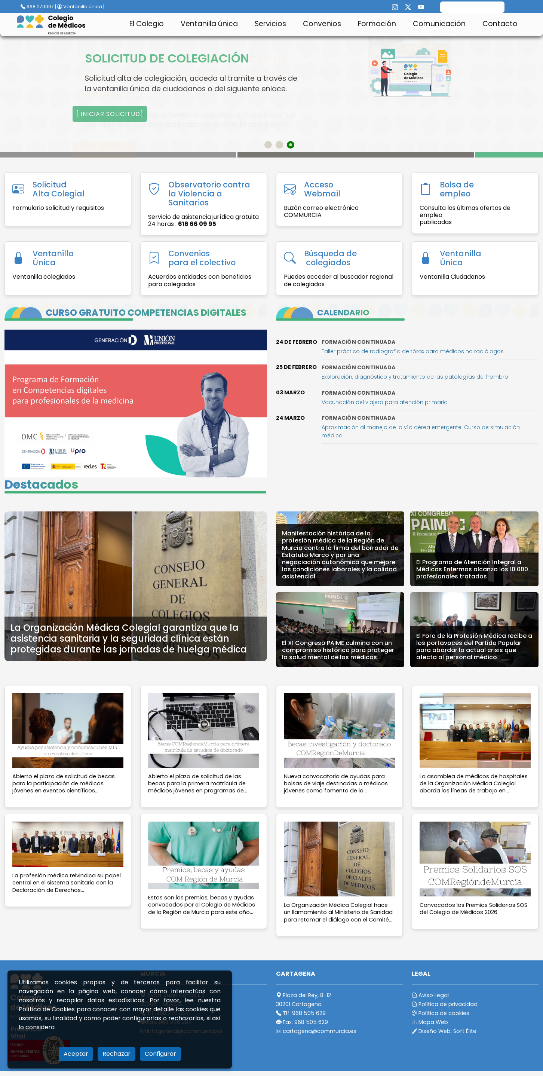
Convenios (322, 24)
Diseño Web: (444, 1031)
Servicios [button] (270, 24)
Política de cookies (440, 1013)
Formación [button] (377, 24)
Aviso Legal (430, 995)
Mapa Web (430, 1022)
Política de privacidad (445, 1004)
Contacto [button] (500, 24)
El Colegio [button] (146, 24)
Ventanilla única (209, 24)
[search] (472, 8)
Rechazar (116, 1053)
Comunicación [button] (439, 24)
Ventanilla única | (80, 6)
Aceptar (76, 1053)
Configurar (160, 1053)
